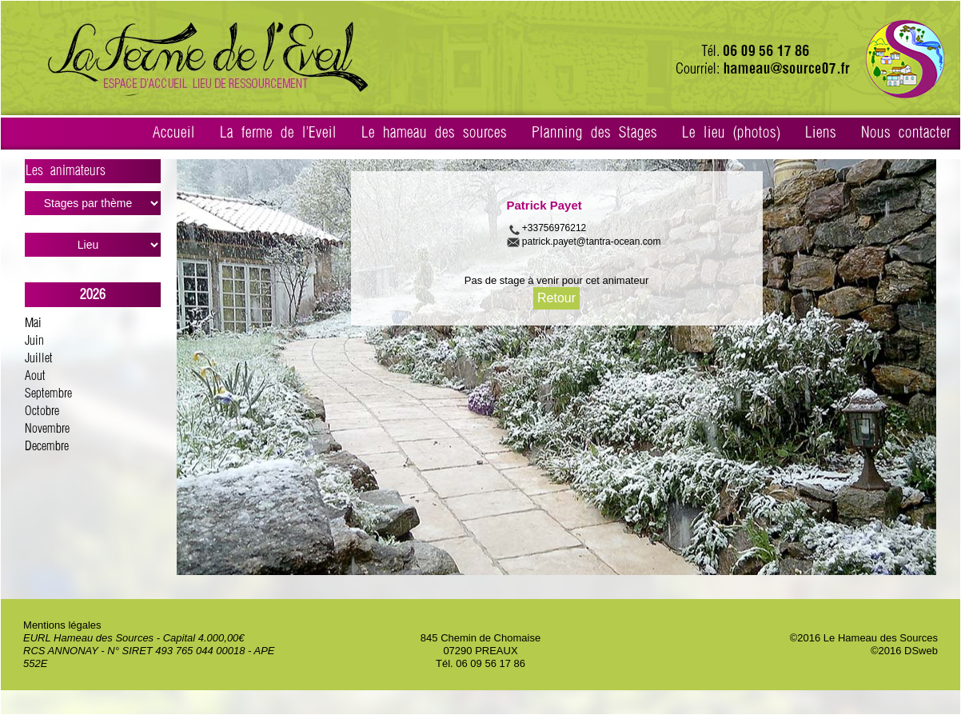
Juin (34, 341)
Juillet (39, 359)
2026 (93, 295)
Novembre (47, 429)
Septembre (48, 394)
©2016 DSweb (904, 651)
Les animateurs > (93, 173)
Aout (35, 376)
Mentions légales (62, 625)
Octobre (42, 411)
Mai (33, 324)
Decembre (47, 447)
